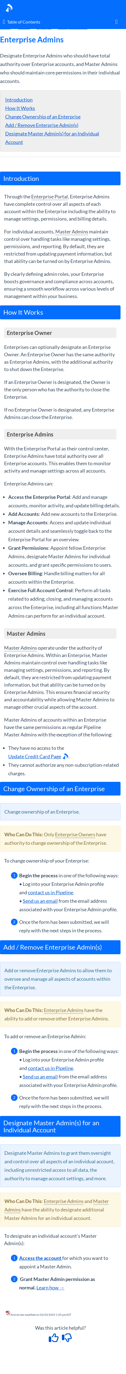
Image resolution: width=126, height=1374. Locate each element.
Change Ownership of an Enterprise (43, 117)
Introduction (19, 100)
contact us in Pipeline (50, 892)
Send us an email (40, 901)
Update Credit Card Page (34, 756)
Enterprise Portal (49, 196)
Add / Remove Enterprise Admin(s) (41, 125)
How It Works (20, 108)
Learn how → (50, 1288)
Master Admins (71, 231)
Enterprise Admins (64, 1010)
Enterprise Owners (75, 834)
